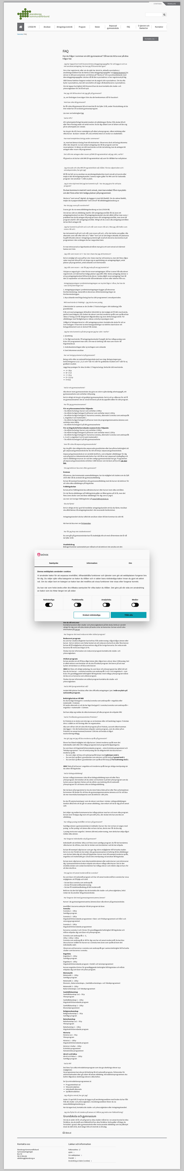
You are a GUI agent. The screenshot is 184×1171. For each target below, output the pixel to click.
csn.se (77, 629)
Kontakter (159, 27)
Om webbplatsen (74, 1155)
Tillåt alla (128, 615)
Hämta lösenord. (119, 72)
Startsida (157, 4)
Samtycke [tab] (53, 563)
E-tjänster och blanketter (143, 26)
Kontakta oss (150, 39)
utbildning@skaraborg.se (26, 1158)
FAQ (128, 27)
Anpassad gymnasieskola (113, 26)
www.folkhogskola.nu (100, 499)
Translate (171, 4)
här (82, 113)
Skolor (97, 27)
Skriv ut (68, 1132)
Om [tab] (130, 563)
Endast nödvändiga (91, 615)
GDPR (70, 1152)
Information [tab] (92, 563)
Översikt (71, 1158)
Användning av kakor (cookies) (79, 1161)
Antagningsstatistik (64, 27)
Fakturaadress (73, 1150)
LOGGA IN (32, 27)
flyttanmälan (86, 523)
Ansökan (47, 27)
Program (82, 27)
